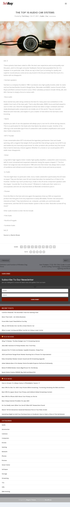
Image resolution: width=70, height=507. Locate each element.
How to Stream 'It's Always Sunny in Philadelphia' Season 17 (21, 383)
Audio (42, 16)
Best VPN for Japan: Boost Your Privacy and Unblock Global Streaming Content (27, 392)
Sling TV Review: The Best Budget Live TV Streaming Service (21, 341)
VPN (3, 487)
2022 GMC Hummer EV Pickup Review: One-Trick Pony (18, 345)
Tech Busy (25, 16)
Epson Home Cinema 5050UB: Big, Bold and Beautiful (18, 372)
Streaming (5, 478)
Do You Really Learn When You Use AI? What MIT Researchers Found (23, 405)
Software (5, 469)
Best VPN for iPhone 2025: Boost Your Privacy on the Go (19, 396)
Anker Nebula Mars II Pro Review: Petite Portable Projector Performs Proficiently (27, 363)
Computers (5, 438)
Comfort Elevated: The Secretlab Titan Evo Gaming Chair (20, 312)
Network (4, 451)
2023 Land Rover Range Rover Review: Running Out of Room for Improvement (26, 354)
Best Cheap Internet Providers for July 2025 (15, 401)
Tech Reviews (9, 337)
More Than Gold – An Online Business (14, 317)
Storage (4, 474)
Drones (4, 442)
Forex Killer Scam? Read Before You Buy (14, 321)
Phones (4, 456)
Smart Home (6, 465)
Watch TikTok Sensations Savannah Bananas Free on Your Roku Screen (24, 410)
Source (6, 235)
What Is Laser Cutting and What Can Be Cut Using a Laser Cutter (22, 330)
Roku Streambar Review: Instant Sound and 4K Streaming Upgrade (23, 359)
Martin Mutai (15, 235)
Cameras (4, 434)
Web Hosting (6, 491)
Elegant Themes (31, 500)
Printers (4, 460)
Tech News (8, 379)
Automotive (5, 429)
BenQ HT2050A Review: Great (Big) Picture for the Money (20, 368)
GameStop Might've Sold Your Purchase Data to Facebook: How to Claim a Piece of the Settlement (33, 414)
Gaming (4, 447)
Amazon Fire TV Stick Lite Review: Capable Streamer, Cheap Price (22, 350)
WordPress (48, 500)
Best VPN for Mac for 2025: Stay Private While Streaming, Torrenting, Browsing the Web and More (33, 387)
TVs (3, 483)
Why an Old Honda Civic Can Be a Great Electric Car (18, 326)
